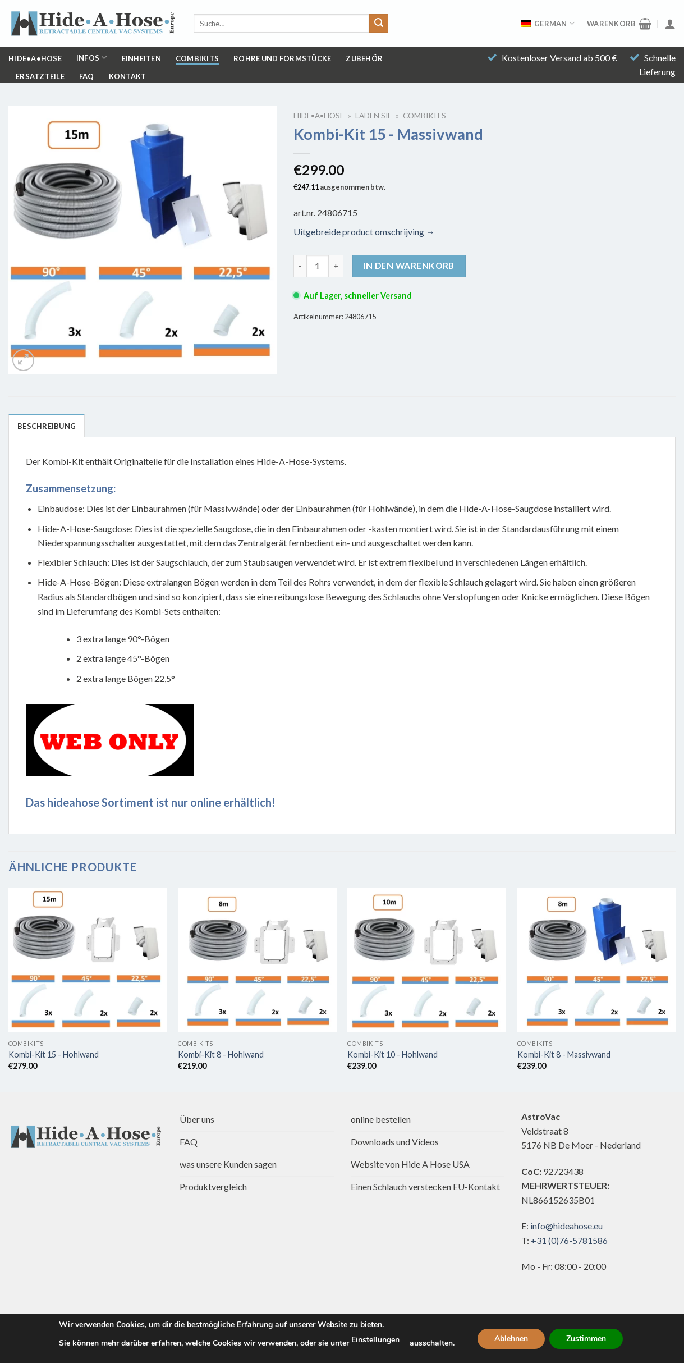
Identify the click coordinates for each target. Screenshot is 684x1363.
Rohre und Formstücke (282, 58)
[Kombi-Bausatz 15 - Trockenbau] (87, 960)
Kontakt (127, 76)
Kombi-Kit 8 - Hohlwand (221, 1054)
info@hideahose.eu (566, 1225)
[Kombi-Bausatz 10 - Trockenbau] (426, 960)
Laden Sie (373, 115)
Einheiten (141, 58)
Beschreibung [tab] (46, 426)
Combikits (197, 58)
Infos (91, 57)
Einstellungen (375, 1339)
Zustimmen (586, 1338)
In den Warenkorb (408, 265)
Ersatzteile (40, 76)
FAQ (86, 76)
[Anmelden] (670, 23)
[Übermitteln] (378, 23)
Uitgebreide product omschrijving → (364, 231)
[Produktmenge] (317, 266)
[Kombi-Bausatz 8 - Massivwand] (596, 960)
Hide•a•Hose (35, 58)
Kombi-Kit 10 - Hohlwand (392, 1054)
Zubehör (364, 58)
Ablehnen (511, 1338)
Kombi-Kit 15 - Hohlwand (53, 1054)
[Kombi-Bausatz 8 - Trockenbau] (257, 960)
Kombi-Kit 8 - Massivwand (563, 1054)
